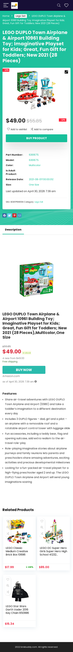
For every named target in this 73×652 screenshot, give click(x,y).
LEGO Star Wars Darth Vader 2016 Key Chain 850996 (17, 609)
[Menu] (6, 5)
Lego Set (21, 16)
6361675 (34, 154)
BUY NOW (24, 370)
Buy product (36, 138)
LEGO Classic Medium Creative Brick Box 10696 (17, 551)
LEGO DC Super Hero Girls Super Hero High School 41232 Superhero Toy (53, 553)
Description (13, 230)
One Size (34, 184)
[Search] (59, 5)
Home (5, 16)
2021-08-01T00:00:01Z (41, 179)
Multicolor (35, 165)
